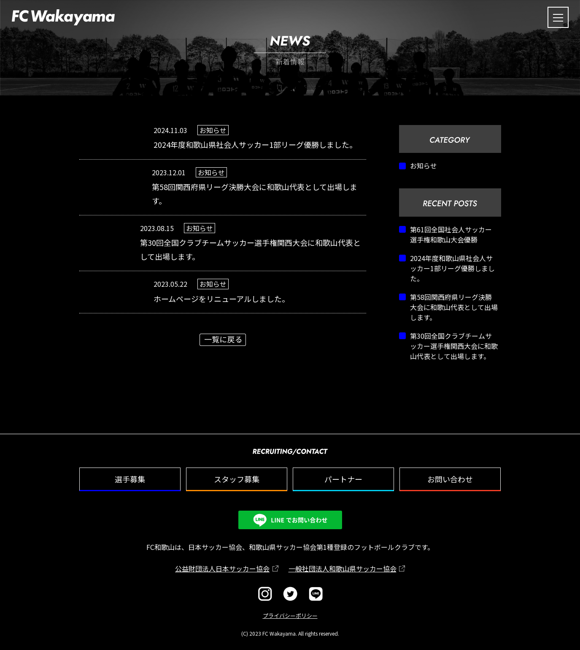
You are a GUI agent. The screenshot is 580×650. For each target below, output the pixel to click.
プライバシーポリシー (290, 616)
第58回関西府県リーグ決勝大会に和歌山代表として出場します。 (454, 307)
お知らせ (423, 165)
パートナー (343, 478)
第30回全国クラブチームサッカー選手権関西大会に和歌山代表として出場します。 (454, 346)
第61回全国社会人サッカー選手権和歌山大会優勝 (451, 234)
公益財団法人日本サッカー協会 (222, 568)
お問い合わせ (450, 478)
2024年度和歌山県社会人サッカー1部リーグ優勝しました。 (452, 268)
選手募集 (130, 478)
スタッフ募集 (236, 478)
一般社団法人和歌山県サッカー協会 (343, 568)
